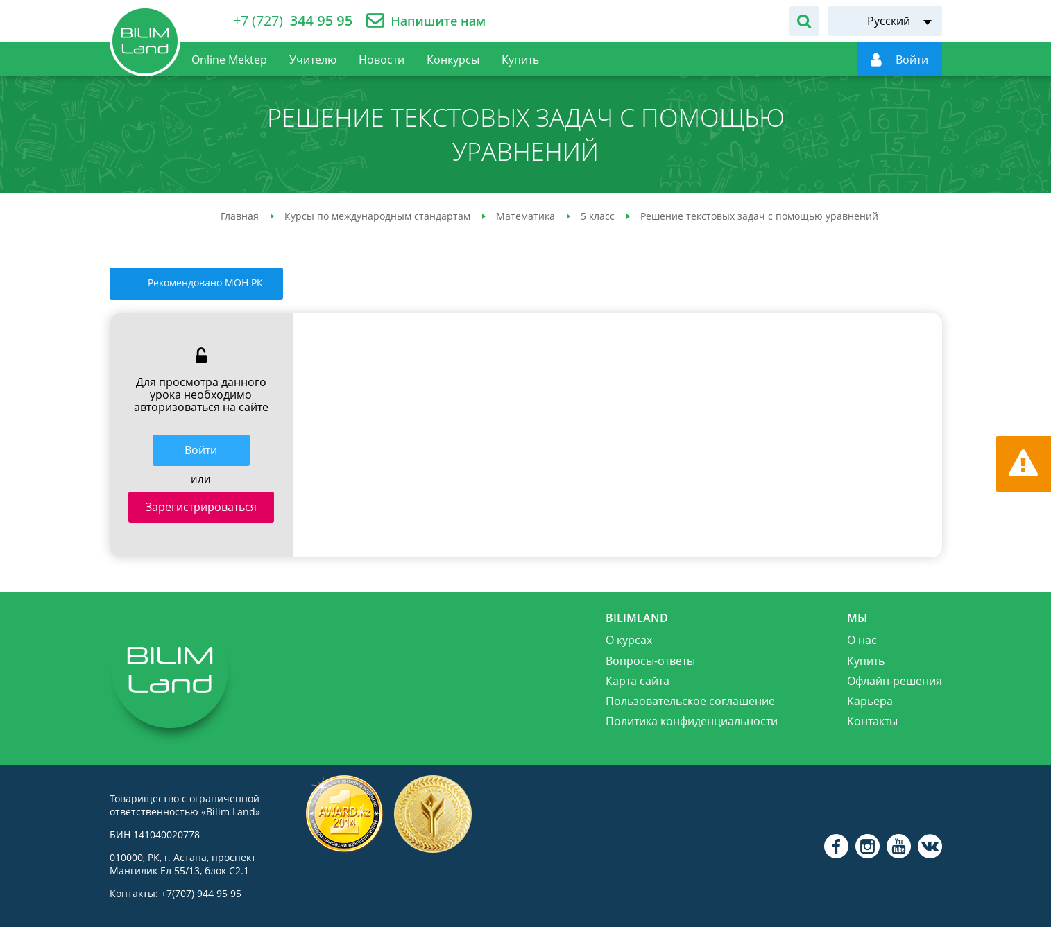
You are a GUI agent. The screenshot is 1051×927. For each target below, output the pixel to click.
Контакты (872, 721)
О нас (862, 640)
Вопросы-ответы (650, 660)
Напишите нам (438, 21)
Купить (866, 660)
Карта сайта (637, 680)
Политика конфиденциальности (692, 721)
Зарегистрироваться (201, 506)
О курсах (629, 640)
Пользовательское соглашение (690, 701)
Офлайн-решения (894, 680)
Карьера (870, 701)
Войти (201, 450)
